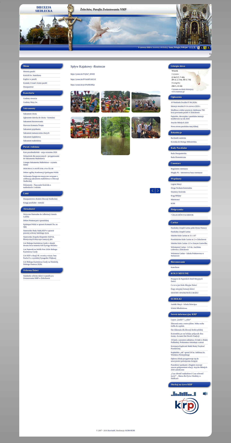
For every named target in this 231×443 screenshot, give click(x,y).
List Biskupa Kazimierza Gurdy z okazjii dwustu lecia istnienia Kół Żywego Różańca (40, 244)
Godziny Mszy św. (30, 102)
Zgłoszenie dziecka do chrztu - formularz (39, 118)
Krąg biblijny (176, 196)
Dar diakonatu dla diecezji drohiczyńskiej (187, 330)
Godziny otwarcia (30, 98)
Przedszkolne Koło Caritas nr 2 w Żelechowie (188, 239)
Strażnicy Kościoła (178, 192)
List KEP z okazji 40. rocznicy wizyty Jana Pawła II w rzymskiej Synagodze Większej (39, 257)
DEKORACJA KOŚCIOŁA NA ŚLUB (38, 168)
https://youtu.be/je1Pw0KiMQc (83, 85)
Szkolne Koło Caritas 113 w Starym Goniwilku (189, 243)
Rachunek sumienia (178, 138)
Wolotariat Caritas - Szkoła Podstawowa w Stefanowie (187, 254)
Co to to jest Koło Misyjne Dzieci (184, 285)
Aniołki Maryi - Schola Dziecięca (184, 304)
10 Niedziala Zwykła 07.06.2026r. (184, 102)
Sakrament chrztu (30, 114)
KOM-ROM (130, 430)
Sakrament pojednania (31, 129)
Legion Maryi (176, 184)
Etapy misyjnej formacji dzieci (183, 289)
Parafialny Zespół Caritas (180, 232)
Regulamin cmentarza (179, 169)
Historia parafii (29, 71)
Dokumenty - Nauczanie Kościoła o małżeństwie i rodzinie (37, 186)
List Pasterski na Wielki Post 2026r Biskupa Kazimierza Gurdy (40, 250)
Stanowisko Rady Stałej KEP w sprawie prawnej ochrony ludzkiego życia (38, 232)
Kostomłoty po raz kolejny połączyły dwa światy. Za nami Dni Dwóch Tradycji (187, 335)
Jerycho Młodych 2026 (180, 122)
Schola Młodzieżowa (179, 308)
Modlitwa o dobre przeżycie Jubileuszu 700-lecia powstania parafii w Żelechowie (188, 111)
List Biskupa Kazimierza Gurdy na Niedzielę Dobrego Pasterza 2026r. (40, 263)
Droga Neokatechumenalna (181, 188)
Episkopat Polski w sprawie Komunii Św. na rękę (40, 225)
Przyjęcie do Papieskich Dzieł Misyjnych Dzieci (187, 280)
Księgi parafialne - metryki (33, 203)
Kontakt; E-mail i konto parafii (35, 83)
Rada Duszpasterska (178, 153)
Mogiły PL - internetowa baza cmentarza (186, 172)
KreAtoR (111, 430)
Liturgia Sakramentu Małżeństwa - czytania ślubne (40, 163)
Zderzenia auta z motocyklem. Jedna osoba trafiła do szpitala (187, 324)
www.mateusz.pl (178, 92)
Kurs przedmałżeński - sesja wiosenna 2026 (40, 152)
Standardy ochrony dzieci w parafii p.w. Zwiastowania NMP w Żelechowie (38, 277)
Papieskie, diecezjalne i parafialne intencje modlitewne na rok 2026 (187, 117)
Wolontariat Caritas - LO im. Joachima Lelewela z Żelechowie (186, 248)
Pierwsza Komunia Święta (33, 125)
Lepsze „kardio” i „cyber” (181, 320)
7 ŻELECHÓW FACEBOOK (182, 215)
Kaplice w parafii (30, 79)
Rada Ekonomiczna (178, 157)
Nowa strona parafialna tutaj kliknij (184, 126)
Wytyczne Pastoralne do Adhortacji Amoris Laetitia (40, 215)
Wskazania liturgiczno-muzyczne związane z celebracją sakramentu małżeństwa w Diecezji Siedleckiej (41, 178)
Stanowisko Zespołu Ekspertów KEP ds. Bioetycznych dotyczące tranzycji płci (38, 238)
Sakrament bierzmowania (33, 121)
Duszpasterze (28, 87)
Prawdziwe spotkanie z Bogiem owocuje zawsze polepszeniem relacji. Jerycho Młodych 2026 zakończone (189, 367)
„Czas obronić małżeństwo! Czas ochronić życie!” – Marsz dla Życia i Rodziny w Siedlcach (187, 376)
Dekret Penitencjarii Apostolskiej (36, 220)
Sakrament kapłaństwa (32, 137)
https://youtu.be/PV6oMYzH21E (83, 79)
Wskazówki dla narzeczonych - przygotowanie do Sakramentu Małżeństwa (41, 157)
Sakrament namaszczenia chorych (36, 133)
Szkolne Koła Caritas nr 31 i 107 (183, 235)
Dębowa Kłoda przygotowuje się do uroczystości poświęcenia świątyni (185, 360)
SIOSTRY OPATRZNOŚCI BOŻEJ (184, 293)
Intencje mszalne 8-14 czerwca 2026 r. (186, 106)
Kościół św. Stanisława (32, 75)
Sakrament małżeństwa (32, 141)
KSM (173, 203)
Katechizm (175, 267)
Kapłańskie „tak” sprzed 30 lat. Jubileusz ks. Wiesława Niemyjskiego (188, 353)
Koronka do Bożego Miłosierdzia (184, 142)
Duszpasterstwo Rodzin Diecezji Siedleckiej (40, 199)
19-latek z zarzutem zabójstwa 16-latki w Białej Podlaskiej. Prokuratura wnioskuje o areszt (189, 341)
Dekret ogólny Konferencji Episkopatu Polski (40, 172)
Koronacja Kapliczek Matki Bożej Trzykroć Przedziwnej (188, 347)
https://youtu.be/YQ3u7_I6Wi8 (83, 74)
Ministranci (175, 199)
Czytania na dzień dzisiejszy (182, 89)
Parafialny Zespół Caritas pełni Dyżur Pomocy (189, 228)
